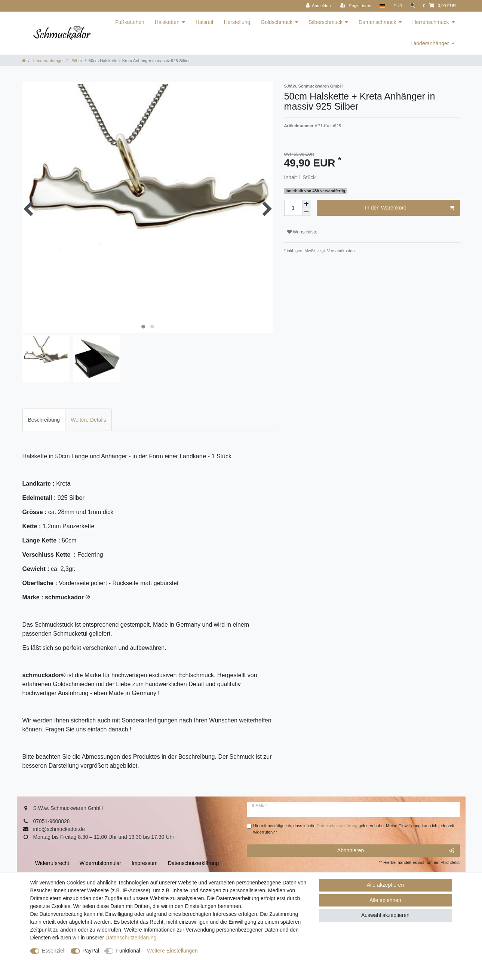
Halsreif (204, 22)
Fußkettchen (129, 22)
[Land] (380, 6)
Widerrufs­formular (100, 863)
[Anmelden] (315, 6)
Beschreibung (44, 420)
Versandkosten (340, 250)
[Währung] (395, 6)
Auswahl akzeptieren (385, 915)
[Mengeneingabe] (293, 208)
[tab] (44, 420)
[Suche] (411, 6)
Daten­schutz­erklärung (130, 938)
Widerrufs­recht (52, 863)
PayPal (91, 951)
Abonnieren (395, 850)
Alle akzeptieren (385, 885)
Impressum (144, 863)
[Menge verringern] (306, 212)
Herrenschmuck (430, 22)
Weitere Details (88, 420)
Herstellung (237, 22)
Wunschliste (302, 232)
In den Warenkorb (409, 208)
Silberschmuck (325, 22)
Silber (76, 60)
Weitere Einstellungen (172, 951)
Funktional (128, 951)
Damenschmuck (377, 22)
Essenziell (53, 951)
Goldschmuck (276, 22)
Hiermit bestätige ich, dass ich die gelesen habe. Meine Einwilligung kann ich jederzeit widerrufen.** (353, 828)
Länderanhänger (430, 43)
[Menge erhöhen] (306, 204)
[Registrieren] (353, 6)
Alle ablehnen (385, 900)
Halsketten (167, 22)
